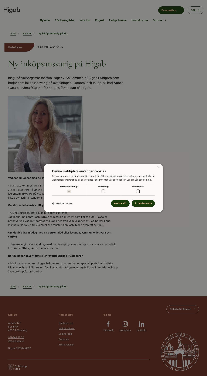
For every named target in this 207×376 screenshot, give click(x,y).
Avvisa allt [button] (120, 203)
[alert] (103, 188)
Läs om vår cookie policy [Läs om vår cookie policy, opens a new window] (139, 179)
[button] (62, 203)
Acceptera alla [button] (143, 203)
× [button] (158, 167)
